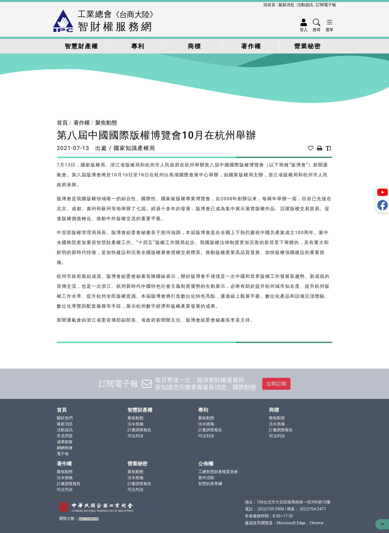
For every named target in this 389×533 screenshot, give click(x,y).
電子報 (63, 453)
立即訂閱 (276, 384)
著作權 (251, 46)
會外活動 (206, 477)
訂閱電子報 (326, 4)
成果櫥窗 (65, 441)
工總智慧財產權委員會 (218, 471)
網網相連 (65, 447)
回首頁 (269, 4)
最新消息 (286, 4)
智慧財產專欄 (210, 483)
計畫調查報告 (139, 430)
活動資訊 (305, 4)
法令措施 (135, 424)
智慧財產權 (81, 46)
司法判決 (135, 436)
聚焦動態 (106, 123)
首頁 (62, 123)
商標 (194, 46)
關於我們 (65, 418)
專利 (138, 46)
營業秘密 (307, 46)
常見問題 (65, 436)
